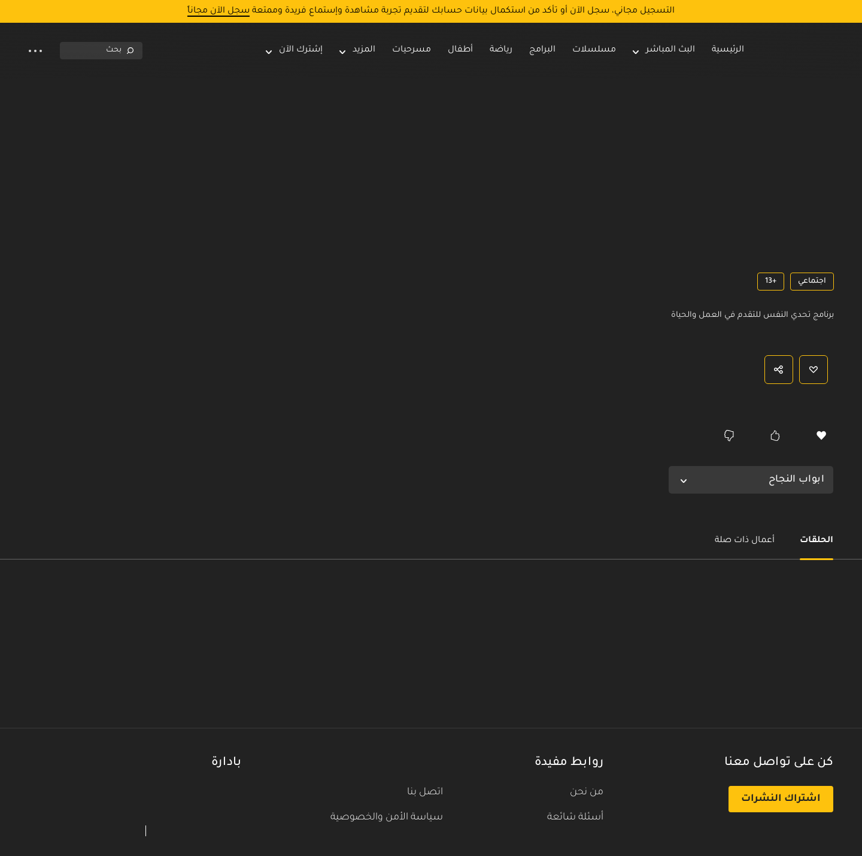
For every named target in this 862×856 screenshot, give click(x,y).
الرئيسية (728, 50)
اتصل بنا (425, 792)
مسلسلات (594, 50)
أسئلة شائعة (575, 817)
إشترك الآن (294, 50)
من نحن (586, 792)
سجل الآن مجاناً (218, 11)
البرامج (542, 50)
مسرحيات (411, 50)
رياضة (501, 50)
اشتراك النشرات (781, 799)
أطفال (460, 50)
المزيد (364, 50)
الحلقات (816, 541)
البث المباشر (670, 50)
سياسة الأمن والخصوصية (386, 817)
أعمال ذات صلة (745, 541)
